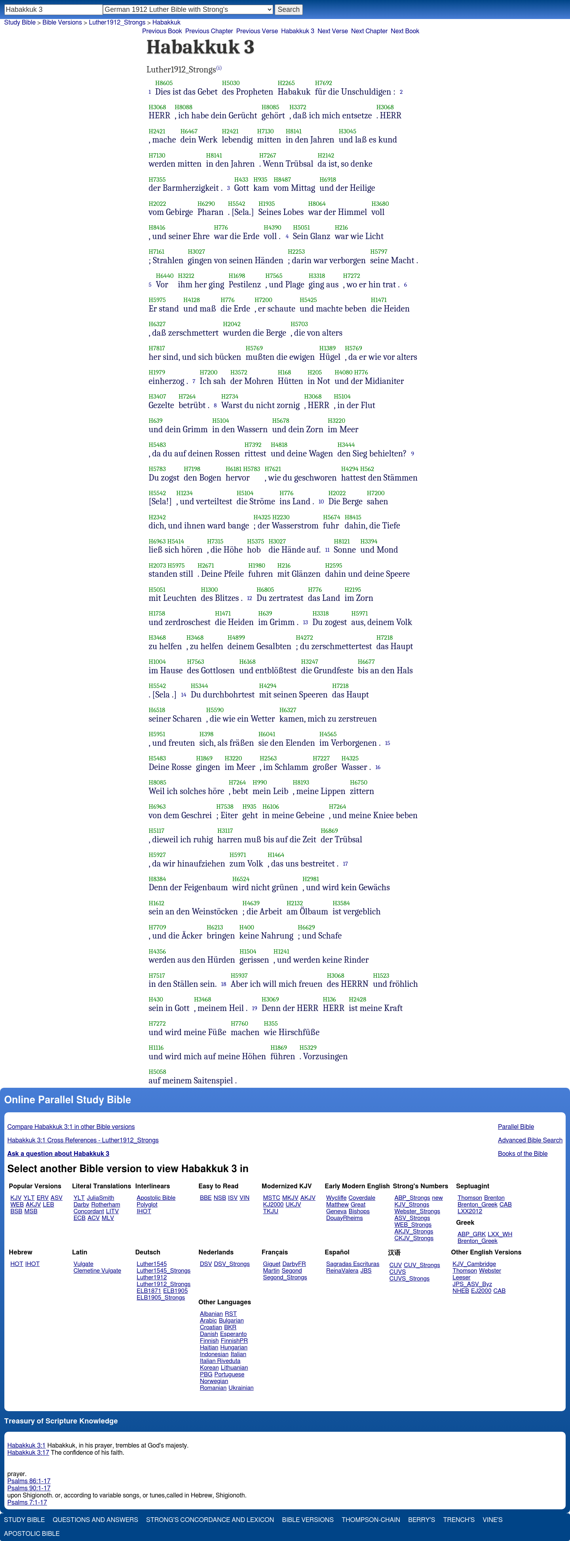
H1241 (281, 951)
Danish (209, 1334)
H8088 (183, 107)
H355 (271, 1023)
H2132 (295, 903)
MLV (108, 1218)
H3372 (297, 107)
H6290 (206, 203)
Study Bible (20, 22)
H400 (246, 927)
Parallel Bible (516, 1127)
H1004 (157, 661)
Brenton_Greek (478, 1205)
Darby (81, 1205)
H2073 (157, 565)
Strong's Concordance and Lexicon (210, 1520)
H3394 (369, 541)
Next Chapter (369, 31)
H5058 (158, 1071)
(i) (219, 68)
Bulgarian (231, 1321)
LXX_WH (500, 1234)
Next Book (405, 31)
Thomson (470, 1198)
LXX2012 (470, 1211)
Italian (238, 1354)
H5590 (215, 710)
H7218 (384, 637)
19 (254, 1008)
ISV (233, 1198)
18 (223, 984)
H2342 (157, 517)
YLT (28, 1198)
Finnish (209, 1341)
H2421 (157, 131)
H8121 (342, 541)
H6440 (165, 275)
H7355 (157, 179)
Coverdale (362, 1198)
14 (183, 694)
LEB (48, 1205)
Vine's (493, 1520)
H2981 (310, 879)
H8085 (270, 107)
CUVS (398, 1272)
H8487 (282, 179)
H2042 (232, 324)
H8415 (353, 517)
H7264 (187, 396)
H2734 (230, 396)
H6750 (358, 782)
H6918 (327, 179)
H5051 (301, 227)
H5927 (157, 855)
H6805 (265, 589)
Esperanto (233, 1334)
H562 (367, 469)
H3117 (225, 830)
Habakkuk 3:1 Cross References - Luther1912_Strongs (83, 1140)
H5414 (175, 541)
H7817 (157, 348)
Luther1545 (152, 1264)
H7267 (267, 155)
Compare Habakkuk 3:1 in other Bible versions (71, 1127)
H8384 (157, 879)
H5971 (360, 613)
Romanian (213, 1388)
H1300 (209, 589)
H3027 (196, 251)
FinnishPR (234, 1341)
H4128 (191, 300)
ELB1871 (149, 1291)
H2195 (353, 589)
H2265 (285, 83)
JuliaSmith (100, 1198)
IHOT (144, 1211)
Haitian (209, 1348)
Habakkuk (166, 22)
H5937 (239, 975)
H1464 (276, 855)
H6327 (157, 324)
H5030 (231, 83)
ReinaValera (342, 1271)
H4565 (328, 734)
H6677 (366, 661)
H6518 (157, 710)
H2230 (281, 517)
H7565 (273, 275)
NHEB (460, 1291)
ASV (57, 1198)
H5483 (157, 444)
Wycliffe (336, 1198)
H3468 (157, 637)
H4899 (236, 637)
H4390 (272, 227)
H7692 (323, 83)
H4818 (279, 444)
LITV (112, 1211)
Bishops (359, 1211)
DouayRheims (344, 1218)
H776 (221, 227)
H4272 (304, 637)
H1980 (256, 565)
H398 (207, 734)
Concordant (89, 1211)
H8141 (294, 131)
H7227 (321, 758)
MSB (30, 1211)
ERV (43, 1198)
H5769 (254, 348)
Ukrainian (240, 1388)
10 (321, 501)
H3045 (347, 131)
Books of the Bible (523, 1154)
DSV (206, 1264)
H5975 (157, 300)
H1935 (266, 203)
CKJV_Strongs (413, 1238)
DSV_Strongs (232, 1264)
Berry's (421, 1520)
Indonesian (214, 1354)
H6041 (267, 734)
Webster (490, 1271)
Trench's (459, 1520)
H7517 (157, 975)
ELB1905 (175, 1291)
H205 (315, 372)
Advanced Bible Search (530, 1140)
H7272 (351, 275)
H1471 (379, 300)
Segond (291, 1271)
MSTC (271, 1198)
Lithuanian (234, 1368)
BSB (16, 1211)
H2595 (333, 565)
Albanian (211, 1314)
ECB (80, 1218)
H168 (284, 372)
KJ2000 (273, 1205)
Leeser (461, 1278)
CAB (506, 1205)
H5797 (379, 251)
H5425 (308, 300)
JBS (365, 1271)
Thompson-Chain (371, 1520)
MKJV (290, 1198)
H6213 (215, 927)
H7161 (157, 251)
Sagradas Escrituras (352, 1264)
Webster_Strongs (417, 1211)
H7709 (157, 927)
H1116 (156, 1047)
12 (249, 598)
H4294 (350, 469)
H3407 (157, 396)
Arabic (208, 1321)
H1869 (204, 758)
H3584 (341, 903)
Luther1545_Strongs (163, 1271)
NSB (220, 1198)
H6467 (189, 131)
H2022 (157, 203)
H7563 (195, 661)
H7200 (263, 300)
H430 (156, 999)
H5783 (157, 469)
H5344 (199, 686)
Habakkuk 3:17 (28, 1453)
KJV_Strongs (411, 1205)
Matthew (337, 1205)
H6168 (247, 661)
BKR (230, 1327)
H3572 (238, 372)
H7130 (265, 131)
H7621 (272, 469)
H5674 (331, 517)
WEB (17, 1205)
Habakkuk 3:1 (27, 1445)
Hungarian (234, 1348)
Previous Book (162, 31)
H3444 (346, 444)
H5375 (255, 541)
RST (231, 1314)
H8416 (157, 227)
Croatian (211, 1327)
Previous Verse (257, 31)
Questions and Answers (95, 1520)
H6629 (306, 927)
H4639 (251, 903)
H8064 (317, 203)
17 (345, 863)
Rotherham (105, 1205)
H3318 (317, 275)
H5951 (157, 734)
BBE (206, 1198)
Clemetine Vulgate (97, 1271)
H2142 (326, 155)
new (437, 1198)
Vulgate (83, 1264)
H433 (241, 179)
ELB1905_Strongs (161, 1298)
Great (358, 1205)
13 (305, 622)
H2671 (206, 565)
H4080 (343, 372)
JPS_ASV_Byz (472, 1284)
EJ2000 (481, 1291)
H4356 (157, 951)
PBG (206, 1375)
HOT (16, 1264)
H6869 (329, 830)
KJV (15, 1198)
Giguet (272, 1264)
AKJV (33, 1205)
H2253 (296, 251)
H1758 (157, 613)
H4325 (262, 517)
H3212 (186, 275)
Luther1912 (152, 1278)
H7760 (239, 1023)
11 (327, 549)
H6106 (270, 806)
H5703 (299, 324)
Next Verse (332, 31)
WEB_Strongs (412, 1225)
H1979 (157, 372)
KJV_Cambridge (474, 1264)
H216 (341, 227)
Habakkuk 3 (297, 31)
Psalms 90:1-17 (29, 1488)
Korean (209, 1368)
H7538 (225, 806)
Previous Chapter (209, 31)
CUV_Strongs (422, 1265)
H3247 (310, 661)
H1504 (247, 951)
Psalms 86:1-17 (29, 1481)
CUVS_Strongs (410, 1279)
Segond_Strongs (285, 1278)
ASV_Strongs (412, 1218)
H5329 (308, 1047)
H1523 (381, 975)
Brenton (494, 1198)
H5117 (157, 830)
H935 (260, 179)
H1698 (237, 275)
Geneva (336, 1211)
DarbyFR (294, 1264)
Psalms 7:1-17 (27, 1502)
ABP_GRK (472, 1234)
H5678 (280, 420)
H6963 (157, 541)
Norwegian (214, 1381)
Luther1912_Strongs (117, 22)
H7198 (192, 469)
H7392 (252, 444)
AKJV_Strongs (413, 1232)
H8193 (301, 782)
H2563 (268, 758)
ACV (93, 1218)
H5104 (342, 396)
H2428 (357, 999)
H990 (260, 782)
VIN (244, 1198)
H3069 (270, 999)
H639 (156, 420)
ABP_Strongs (412, 1198)
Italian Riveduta (220, 1361)
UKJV (293, 1205)
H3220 (336, 420)
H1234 (184, 493)
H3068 (157, 107)
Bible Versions (62, 22)
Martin (271, 1271)
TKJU (271, 1211)
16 (378, 767)
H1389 (327, 348)
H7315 (215, 541)
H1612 (157, 903)
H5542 (236, 203)
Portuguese (230, 1375)
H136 (329, 999)
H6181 (233, 469)
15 (387, 743)
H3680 (380, 203)
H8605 (164, 83)
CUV (396, 1265)
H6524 (241, 879)
